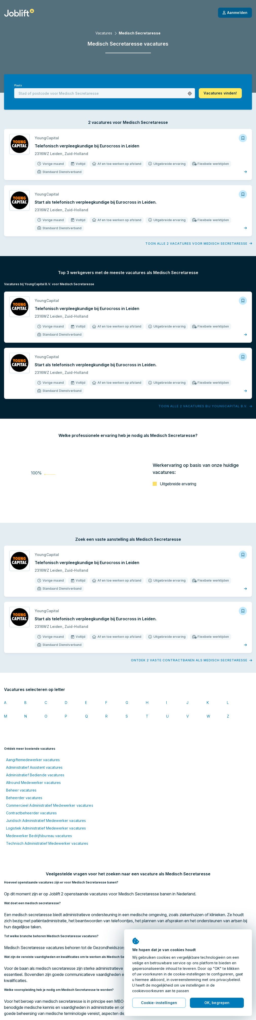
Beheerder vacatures (24, 798)
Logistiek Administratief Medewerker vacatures (46, 828)
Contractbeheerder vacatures (31, 813)
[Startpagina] (19, 13)
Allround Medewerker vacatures (33, 782)
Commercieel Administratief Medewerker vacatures (49, 805)
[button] (189, 93)
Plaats (18, 85)
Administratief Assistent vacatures (34, 767)
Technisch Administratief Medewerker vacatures (47, 843)
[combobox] (104, 93)
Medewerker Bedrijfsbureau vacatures (39, 836)
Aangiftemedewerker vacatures (33, 760)
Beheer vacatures (21, 790)
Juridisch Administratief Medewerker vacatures (46, 820)
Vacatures (103, 33)
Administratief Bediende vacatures (35, 775)
